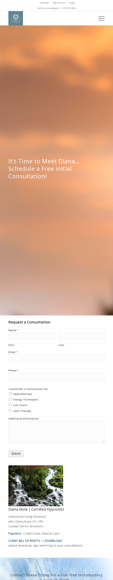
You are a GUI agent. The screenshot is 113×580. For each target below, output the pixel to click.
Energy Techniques (25, 399)
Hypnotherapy (22, 394)
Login (72, 2)
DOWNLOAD (53, 541)
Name (13, 330)
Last (61, 345)
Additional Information (23, 418)
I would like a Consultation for (28, 389)
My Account (59, 2)
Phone (13, 370)
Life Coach (20, 405)
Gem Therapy (22, 411)
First (11, 345)
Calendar (44, 2)
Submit (15, 453)
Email (13, 352)
